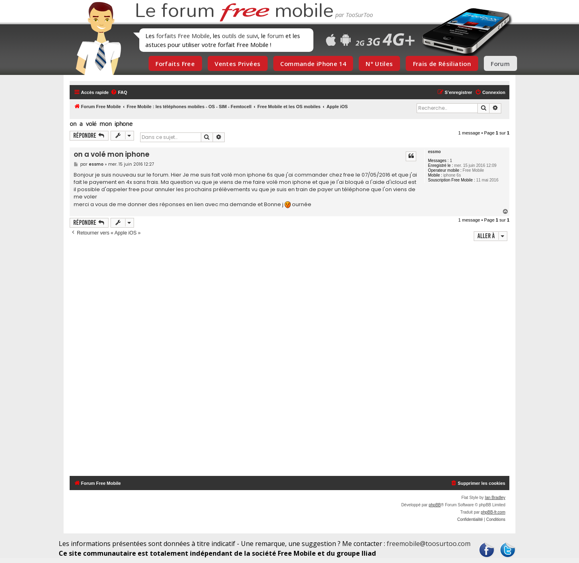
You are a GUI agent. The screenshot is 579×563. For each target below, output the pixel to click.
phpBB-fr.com (493, 512)
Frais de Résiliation (442, 64)
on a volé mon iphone (101, 124)
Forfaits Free (175, 64)
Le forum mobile (234, 11)
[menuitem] (119, 92)
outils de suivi (240, 36)
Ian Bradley (495, 497)
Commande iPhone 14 (313, 64)
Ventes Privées (237, 64)
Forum (500, 64)
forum (275, 36)
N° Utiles (379, 64)
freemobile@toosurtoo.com (428, 543)
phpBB (435, 505)
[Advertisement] (294, 359)
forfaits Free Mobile (183, 36)
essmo (434, 151)
